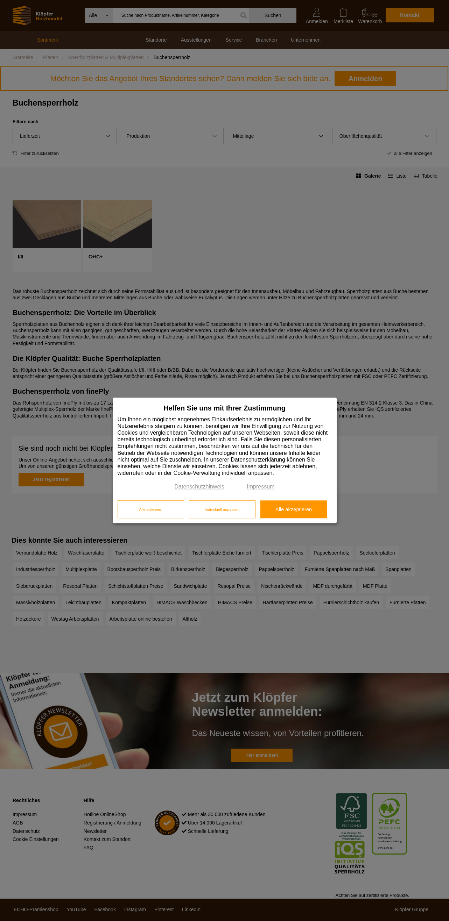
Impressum (260, 487)
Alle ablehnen (150, 509)
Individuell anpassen (222, 509)
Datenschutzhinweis (199, 487)
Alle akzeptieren (293, 509)
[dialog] (225, 460)
